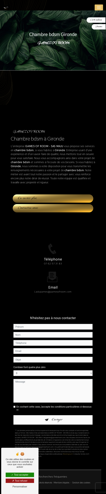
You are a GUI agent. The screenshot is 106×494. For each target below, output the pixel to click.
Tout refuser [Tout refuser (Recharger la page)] (19, 480)
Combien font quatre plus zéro (29, 363)
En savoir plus (27, 198)
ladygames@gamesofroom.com (53, 288)
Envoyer (57, 416)
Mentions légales (61, 482)
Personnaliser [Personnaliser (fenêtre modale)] (20, 486)
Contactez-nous (28, 208)
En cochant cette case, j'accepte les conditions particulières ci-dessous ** (54, 405)
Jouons (98, 27)
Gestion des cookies (81, 482)
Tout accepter (19, 474)
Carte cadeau (96, 20)
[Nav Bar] (99, 7)
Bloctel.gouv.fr (68, 450)
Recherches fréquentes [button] (53, 476)
